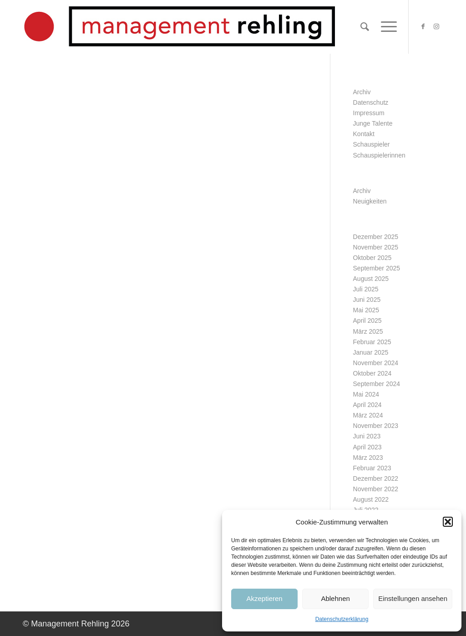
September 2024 (376, 383)
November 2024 (376, 362)
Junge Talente (373, 123)
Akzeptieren (264, 598)
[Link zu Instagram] (436, 26)
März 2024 (368, 415)
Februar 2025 (372, 342)
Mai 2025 (366, 310)
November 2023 (376, 425)
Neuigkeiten (370, 201)
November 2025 (376, 247)
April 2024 (367, 404)
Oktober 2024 (372, 373)
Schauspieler (371, 144)
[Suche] (365, 27)
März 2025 (368, 331)
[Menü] (386, 27)
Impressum (369, 113)
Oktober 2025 (372, 257)
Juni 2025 (367, 299)
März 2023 (368, 457)
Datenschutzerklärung (342, 619)
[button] (447, 521)
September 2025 (376, 268)
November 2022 (376, 489)
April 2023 (367, 447)
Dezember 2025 (376, 236)
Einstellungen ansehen (412, 598)
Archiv (362, 92)
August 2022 (371, 499)
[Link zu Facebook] (423, 26)
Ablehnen (335, 598)
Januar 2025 (371, 352)
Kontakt (364, 133)
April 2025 (367, 320)
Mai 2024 (366, 394)
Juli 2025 (366, 289)
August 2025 (371, 278)
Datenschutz (371, 102)
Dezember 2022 (376, 478)
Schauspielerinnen (379, 155)
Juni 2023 (367, 436)
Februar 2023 (372, 468)
